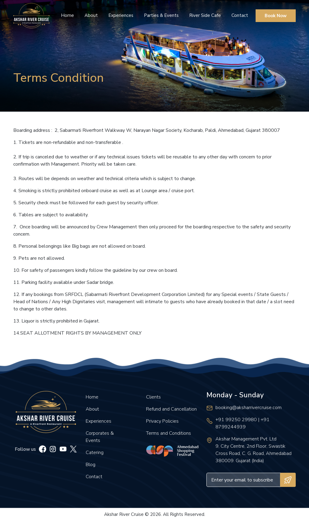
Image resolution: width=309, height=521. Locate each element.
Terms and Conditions (168, 433)
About (91, 15)
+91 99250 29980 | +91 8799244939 (242, 423)
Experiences (120, 15)
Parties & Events (161, 15)
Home (67, 15)
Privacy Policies (162, 421)
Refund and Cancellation (171, 409)
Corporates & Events (100, 437)
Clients (153, 397)
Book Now (276, 16)
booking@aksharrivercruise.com (248, 407)
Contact (239, 15)
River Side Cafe (205, 15)
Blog (90, 464)
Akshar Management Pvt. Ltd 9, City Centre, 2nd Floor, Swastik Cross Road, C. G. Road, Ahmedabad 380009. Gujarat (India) (253, 450)
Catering (95, 452)
